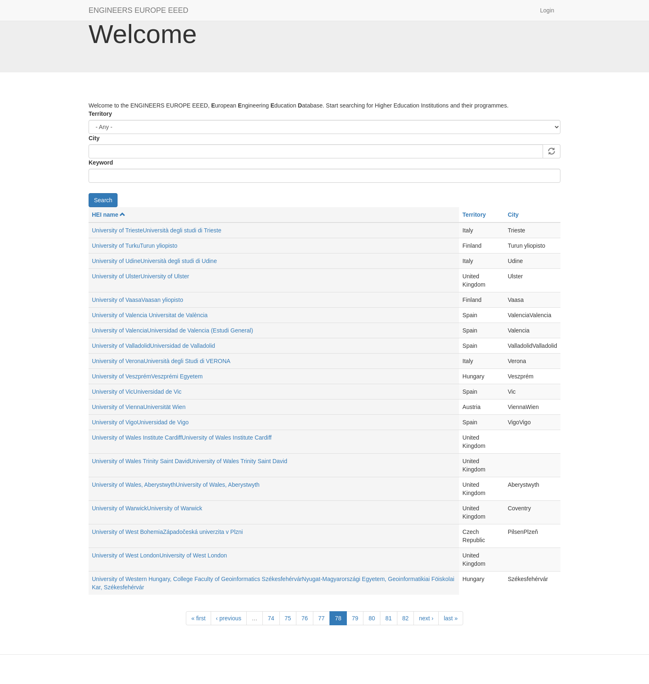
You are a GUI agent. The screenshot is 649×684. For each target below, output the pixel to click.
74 (271, 618)
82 (405, 618)
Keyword (101, 162)
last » (450, 618)
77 (321, 618)
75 (288, 618)
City (94, 138)
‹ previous (228, 618)
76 (304, 618)
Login (547, 10)
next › (426, 618)
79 (355, 618)
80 (371, 618)
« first (198, 618)
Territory (100, 113)
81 (388, 618)
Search (103, 200)
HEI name (108, 214)
